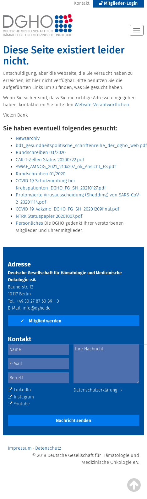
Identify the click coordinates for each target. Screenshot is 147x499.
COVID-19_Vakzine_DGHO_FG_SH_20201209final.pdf (67, 209)
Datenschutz (48, 448)
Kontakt (82, 3)
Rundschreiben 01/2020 (40, 174)
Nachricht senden (73, 420)
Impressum (20, 448)
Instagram (21, 397)
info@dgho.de (37, 308)
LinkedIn (19, 389)
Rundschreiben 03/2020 (41, 152)
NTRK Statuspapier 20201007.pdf (49, 216)
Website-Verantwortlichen (102, 104)
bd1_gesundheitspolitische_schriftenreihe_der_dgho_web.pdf (81, 145)
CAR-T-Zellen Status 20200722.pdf (50, 159)
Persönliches (29, 223)
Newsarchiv (28, 138)
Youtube (19, 404)
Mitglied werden (40, 321)
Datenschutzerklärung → (98, 390)
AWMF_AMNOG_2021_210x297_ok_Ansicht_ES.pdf (66, 166)
